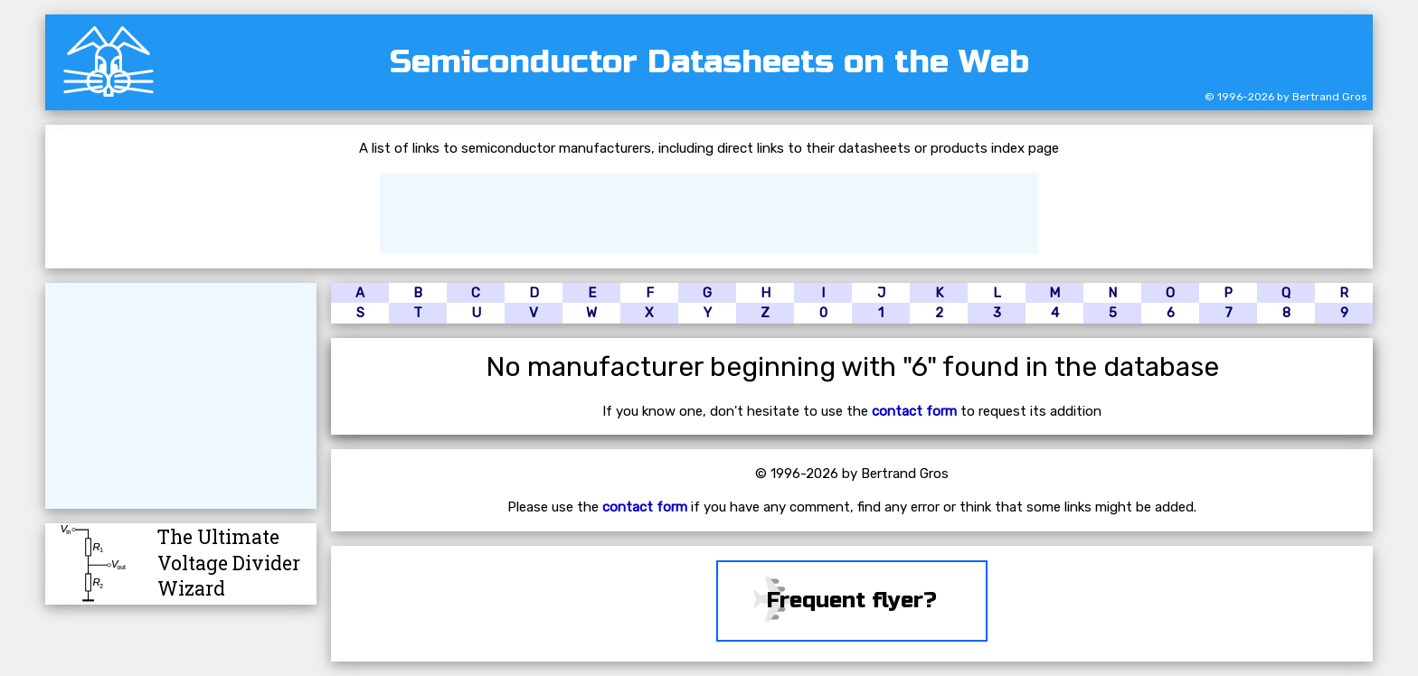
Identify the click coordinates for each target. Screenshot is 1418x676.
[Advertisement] (709, 213)
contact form (914, 411)
